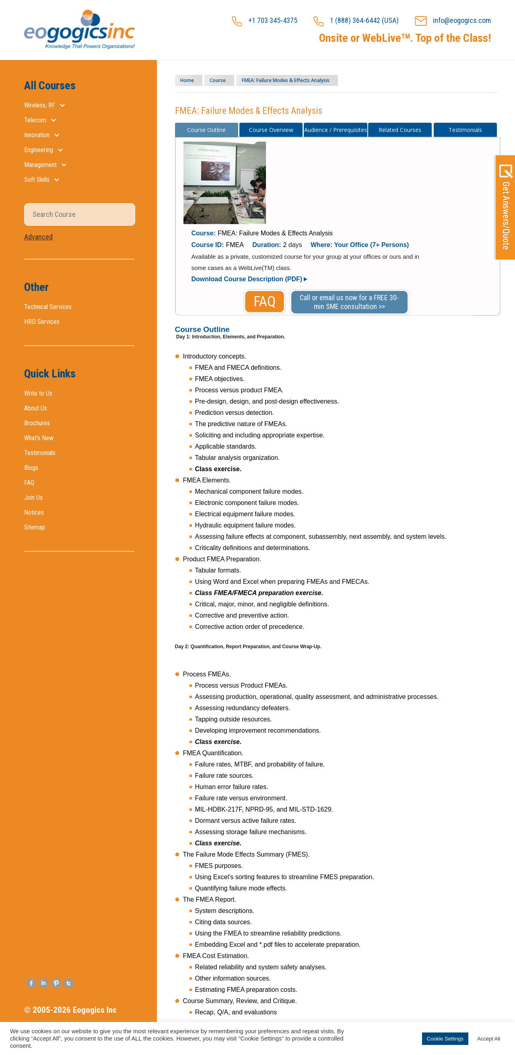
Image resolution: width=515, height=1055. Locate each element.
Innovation (36, 135)
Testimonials (40, 453)
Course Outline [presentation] (206, 130)
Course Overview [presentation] (271, 130)
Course (231, 80)
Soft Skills (36, 179)
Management (40, 165)
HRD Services (42, 322)
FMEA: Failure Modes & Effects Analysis (311, 80)
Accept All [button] (488, 1039)
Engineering (38, 150)
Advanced (38, 237)
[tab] (207, 130)
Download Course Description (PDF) (247, 279)
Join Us (33, 497)
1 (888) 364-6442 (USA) (356, 21)
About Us (35, 408)
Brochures (37, 423)
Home (192, 80)
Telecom (35, 120)
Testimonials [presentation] (465, 130)
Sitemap (34, 527)
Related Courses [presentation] (400, 130)
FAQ (29, 482)
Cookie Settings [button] (445, 1039)
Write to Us (38, 393)
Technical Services (48, 307)
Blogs (31, 468)
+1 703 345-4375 (264, 21)
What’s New (39, 438)
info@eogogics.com (453, 21)
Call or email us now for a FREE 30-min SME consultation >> (349, 302)
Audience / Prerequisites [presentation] (335, 130)
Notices (34, 512)
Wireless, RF (39, 105)
